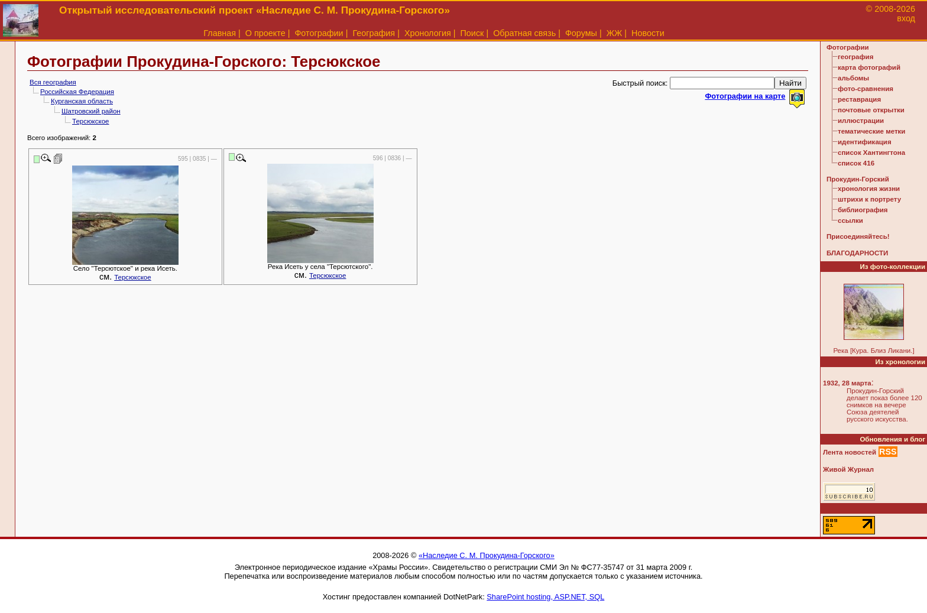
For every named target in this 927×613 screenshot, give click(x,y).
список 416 (856, 163)
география (855, 56)
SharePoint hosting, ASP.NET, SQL (545, 596)
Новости (648, 33)
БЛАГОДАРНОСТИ (857, 253)
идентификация (865, 141)
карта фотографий (869, 67)
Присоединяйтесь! (858, 236)
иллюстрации (861, 120)
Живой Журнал (848, 469)
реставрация (859, 99)
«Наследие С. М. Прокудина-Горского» (487, 555)
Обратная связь (524, 33)
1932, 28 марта (847, 383)
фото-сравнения (865, 88)
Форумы (581, 33)
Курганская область (82, 101)
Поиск (472, 33)
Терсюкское (90, 121)
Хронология (427, 33)
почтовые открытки (871, 109)
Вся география (53, 82)
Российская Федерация (77, 91)
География (373, 33)
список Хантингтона (871, 152)
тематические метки (871, 131)
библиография (863, 209)
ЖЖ (615, 33)
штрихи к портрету (869, 199)
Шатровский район (91, 111)
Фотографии (318, 33)
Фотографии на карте (745, 96)
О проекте (265, 33)
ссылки (850, 220)
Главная (219, 33)
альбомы (853, 78)
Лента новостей (849, 452)
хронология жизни (869, 188)
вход (906, 18)
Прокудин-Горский (857, 179)
